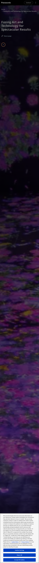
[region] (19, 538)
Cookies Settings (19, 550)
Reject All (19, 555)
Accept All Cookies (19, 560)
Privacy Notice (25, 542)
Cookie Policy (14, 542)
